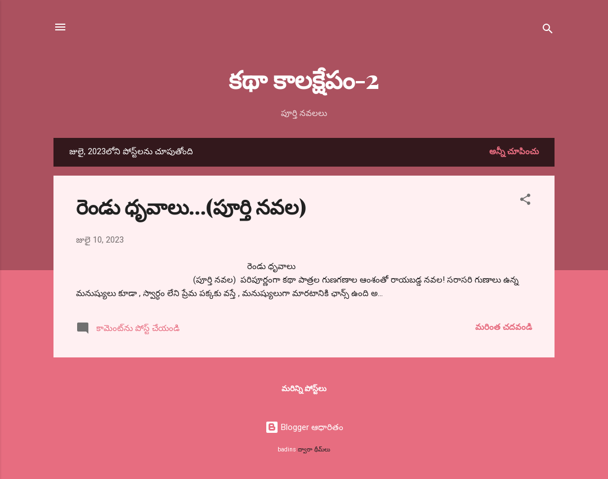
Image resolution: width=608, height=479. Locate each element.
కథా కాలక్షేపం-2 (304, 78)
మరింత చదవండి (503, 327)
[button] (525, 201)
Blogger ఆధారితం (304, 427)
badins (287, 449)
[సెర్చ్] (548, 31)
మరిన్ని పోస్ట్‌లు (304, 388)
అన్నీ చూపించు (514, 151)
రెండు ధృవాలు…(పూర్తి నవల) (191, 206)
